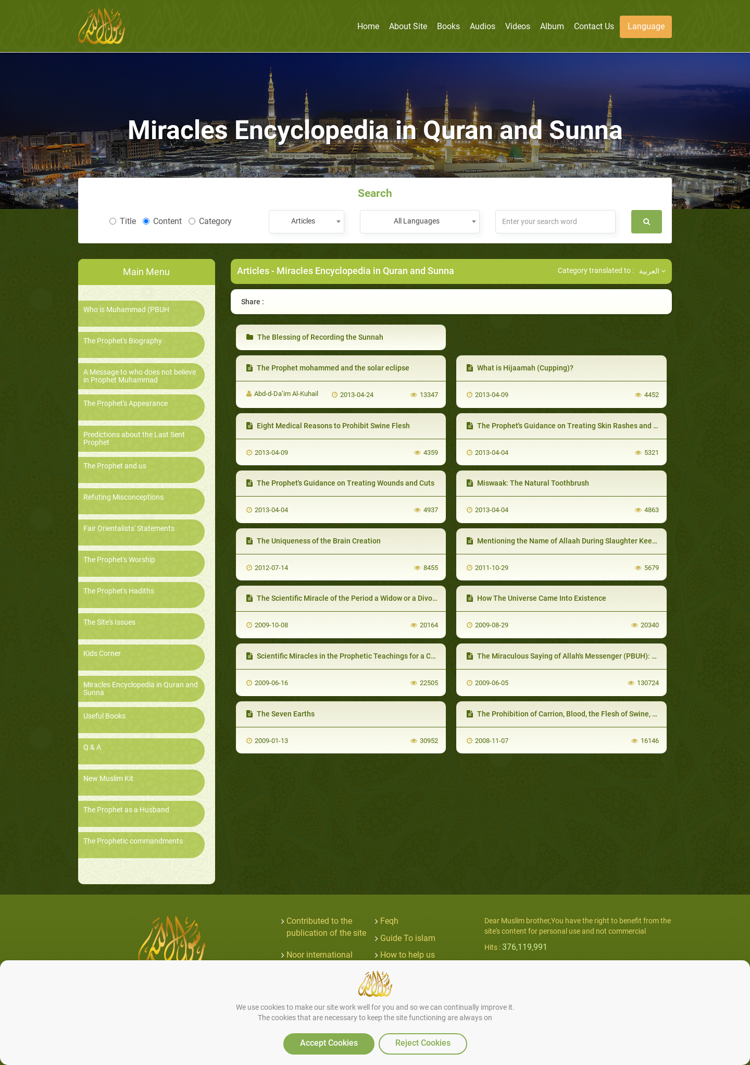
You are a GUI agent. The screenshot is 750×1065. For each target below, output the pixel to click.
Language (646, 26)
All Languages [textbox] (417, 221)
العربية (652, 271)
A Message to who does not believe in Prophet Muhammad (139, 376)
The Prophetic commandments (133, 841)
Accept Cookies (329, 1043)
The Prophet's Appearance (125, 403)
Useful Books (104, 716)
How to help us (407, 955)
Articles (253, 270)
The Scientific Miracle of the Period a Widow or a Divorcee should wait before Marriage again (404, 598)
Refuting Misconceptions (123, 497)
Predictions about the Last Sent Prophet (134, 439)
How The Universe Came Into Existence (536, 598)
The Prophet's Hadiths (118, 591)
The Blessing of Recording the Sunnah (314, 337)
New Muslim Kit (108, 779)
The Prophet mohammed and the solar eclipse (327, 368)
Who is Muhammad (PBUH (126, 310)
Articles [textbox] (303, 221)
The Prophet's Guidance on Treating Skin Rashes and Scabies (573, 426)
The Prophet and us (114, 466)
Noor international (319, 955)
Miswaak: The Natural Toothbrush (528, 483)
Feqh (389, 921)
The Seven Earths (280, 714)
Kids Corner (102, 654)
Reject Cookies (423, 1043)
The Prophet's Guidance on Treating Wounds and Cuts (340, 483)
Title (122, 221)
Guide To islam (407, 938)
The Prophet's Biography (122, 341)
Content (162, 221)
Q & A (92, 747)
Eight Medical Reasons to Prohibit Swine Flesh (328, 426)
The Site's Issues (109, 622)
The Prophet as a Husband (126, 810)
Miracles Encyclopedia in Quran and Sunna (140, 689)
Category (210, 221)
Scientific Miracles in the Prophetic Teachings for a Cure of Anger (358, 656)
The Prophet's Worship (119, 560)
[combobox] (306, 221)
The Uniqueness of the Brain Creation (313, 541)
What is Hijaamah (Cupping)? (520, 368)
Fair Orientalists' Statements (128, 528)
